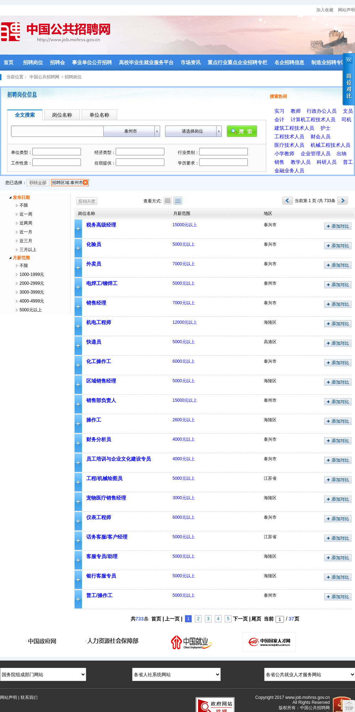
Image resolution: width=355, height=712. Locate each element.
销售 (279, 162)
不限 (24, 205)
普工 (348, 162)
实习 (279, 111)
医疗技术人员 (289, 145)
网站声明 (346, 9)
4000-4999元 (32, 301)
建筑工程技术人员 (294, 128)
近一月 (26, 231)
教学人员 (301, 162)
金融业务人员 (289, 170)
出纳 (341, 153)
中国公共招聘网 (44, 76)
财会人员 (321, 136)
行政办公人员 (322, 111)
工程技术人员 (289, 136)
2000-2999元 (32, 283)
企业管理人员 (316, 153)
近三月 (26, 240)
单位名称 (99, 115)
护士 (326, 128)
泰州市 (130, 131)
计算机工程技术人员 (313, 119)
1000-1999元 (32, 274)
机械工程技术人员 (330, 145)
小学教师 (284, 153)
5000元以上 (31, 309)
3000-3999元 (32, 292)
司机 (346, 119)
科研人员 (327, 162)
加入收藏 (324, 9)
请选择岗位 (192, 131)
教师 (296, 111)
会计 (279, 119)
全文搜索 (25, 115)
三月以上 (28, 249)
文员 (348, 111)
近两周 (26, 223)
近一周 (26, 214)
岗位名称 (62, 115)
